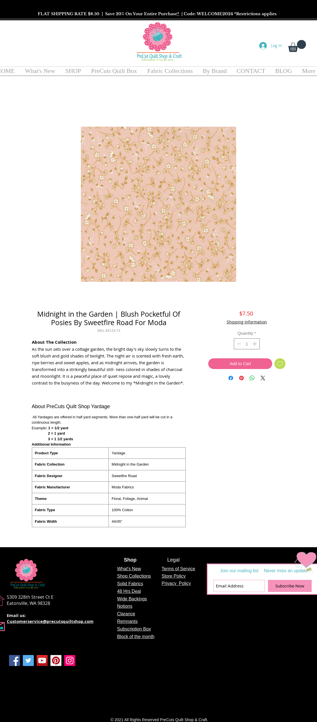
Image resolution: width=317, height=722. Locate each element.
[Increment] (255, 344)
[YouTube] (42, 660)
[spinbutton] (246, 344)
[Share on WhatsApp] (252, 378)
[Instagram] (69, 660)
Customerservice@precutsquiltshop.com (50, 621)
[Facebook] (14, 660)
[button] (297, 46)
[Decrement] (238, 344)
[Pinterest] (55, 660)
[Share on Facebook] (230, 378)
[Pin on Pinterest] (241, 378)
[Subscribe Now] (290, 586)
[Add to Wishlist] (279, 363)
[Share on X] (263, 378)
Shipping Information (247, 322)
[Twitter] (28, 660)
